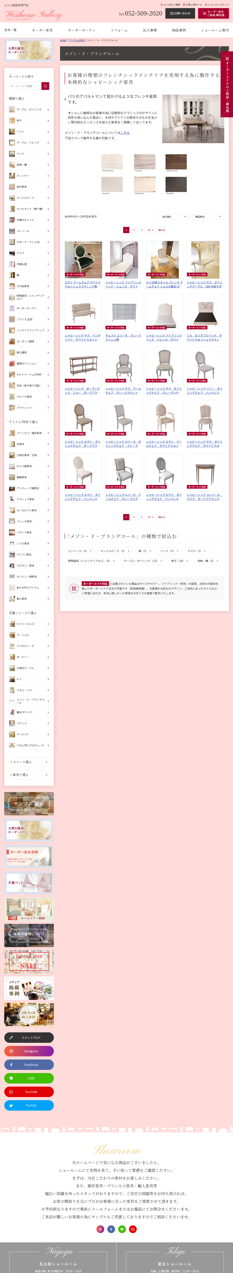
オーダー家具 (42, 30)
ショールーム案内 (215, 30)
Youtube (133, 1229)
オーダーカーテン (81, 30)
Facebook (111, 1229)
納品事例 (179, 30)
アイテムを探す (77, 40)
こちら (125, 132)
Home (63, 40)
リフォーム (119, 30)
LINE (122, 1229)
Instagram (100, 1229)
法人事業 (150, 30)
